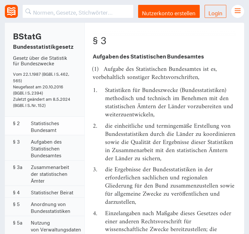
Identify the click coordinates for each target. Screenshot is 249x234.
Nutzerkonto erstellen (169, 12)
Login (215, 12)
